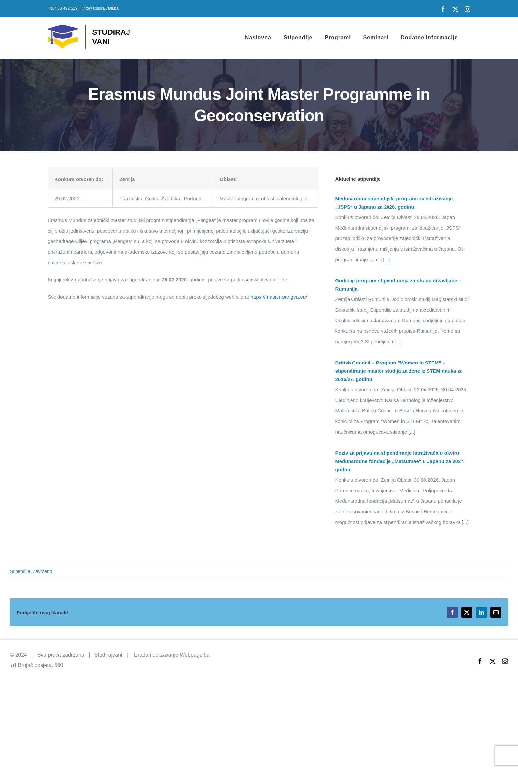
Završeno (42, 571)
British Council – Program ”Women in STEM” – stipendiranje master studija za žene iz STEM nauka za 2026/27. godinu (398, 371)
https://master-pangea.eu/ (279, 297)
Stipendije (20, 571)
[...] (386, 259)
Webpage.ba (194, 655)
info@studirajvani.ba (101, 8)
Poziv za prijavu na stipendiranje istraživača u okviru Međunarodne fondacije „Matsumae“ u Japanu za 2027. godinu (400, 461)
